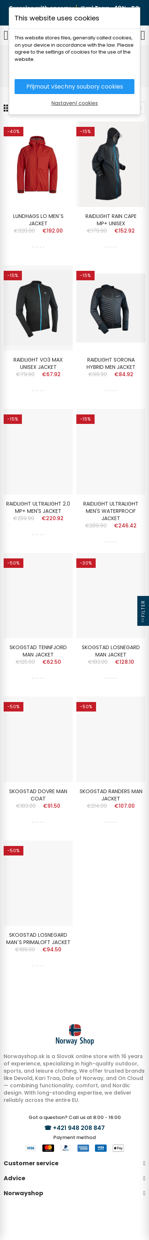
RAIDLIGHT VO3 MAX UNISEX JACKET (38, 363)
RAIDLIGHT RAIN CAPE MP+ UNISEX (111, 219)
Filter (143, 613)
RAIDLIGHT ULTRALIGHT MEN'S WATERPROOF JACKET (110, 511)
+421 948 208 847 (79, 1128)
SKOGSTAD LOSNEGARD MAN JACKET (111, 651)
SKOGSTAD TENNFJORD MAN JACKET (38, 651)
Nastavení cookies (74, 103)
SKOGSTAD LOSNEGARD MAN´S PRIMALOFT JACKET (38, 938)
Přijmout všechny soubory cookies (74, 86)
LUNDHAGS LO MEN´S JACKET (38, 219)
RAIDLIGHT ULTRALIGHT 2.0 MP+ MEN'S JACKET (38, 507)
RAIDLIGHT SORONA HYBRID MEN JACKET (111, 363)
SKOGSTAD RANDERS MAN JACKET (111, 795)
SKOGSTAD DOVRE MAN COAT (38, 795)
